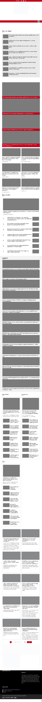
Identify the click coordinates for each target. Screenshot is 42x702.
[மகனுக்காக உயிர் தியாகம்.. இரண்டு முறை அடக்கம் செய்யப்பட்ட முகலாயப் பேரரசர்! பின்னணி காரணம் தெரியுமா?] (21, 204)
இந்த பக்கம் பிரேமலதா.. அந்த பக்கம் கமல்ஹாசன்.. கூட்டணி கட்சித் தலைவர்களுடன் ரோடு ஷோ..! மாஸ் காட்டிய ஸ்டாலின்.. (20, 367)
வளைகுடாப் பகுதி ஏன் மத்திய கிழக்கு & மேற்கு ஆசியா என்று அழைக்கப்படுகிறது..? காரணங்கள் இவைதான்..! (18, 240)
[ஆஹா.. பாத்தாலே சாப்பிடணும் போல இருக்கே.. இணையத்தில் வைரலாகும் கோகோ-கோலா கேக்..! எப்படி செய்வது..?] (5, 58)
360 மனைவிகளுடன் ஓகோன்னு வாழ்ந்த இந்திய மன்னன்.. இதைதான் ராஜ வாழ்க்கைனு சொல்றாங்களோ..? (18, 224)
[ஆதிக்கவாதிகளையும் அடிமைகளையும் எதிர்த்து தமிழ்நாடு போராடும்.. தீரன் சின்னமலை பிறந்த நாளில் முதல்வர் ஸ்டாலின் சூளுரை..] (21, 284)
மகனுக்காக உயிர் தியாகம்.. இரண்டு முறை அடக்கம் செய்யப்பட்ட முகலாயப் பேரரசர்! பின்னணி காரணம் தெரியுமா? (21, 212)
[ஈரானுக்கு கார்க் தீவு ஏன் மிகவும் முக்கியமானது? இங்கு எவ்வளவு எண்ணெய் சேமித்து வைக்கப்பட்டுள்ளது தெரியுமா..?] (35, 235)
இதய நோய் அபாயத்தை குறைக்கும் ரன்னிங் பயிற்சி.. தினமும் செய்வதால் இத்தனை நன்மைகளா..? (10, 189)
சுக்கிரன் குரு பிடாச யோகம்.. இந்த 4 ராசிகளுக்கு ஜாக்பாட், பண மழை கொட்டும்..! (22, 41)
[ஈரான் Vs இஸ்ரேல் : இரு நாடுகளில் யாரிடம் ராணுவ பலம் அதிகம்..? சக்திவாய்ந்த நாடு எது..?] (35, 251)
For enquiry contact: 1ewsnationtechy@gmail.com (11, 689)
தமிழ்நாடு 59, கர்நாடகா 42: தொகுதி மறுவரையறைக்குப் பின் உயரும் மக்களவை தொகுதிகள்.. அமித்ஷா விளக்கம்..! (14, 450)
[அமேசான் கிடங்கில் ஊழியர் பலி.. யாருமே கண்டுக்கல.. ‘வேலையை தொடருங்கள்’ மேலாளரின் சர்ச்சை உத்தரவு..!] (6, 499)
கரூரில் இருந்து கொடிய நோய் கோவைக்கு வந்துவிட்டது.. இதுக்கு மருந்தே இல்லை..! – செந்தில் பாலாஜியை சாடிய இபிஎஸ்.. (20, 345)
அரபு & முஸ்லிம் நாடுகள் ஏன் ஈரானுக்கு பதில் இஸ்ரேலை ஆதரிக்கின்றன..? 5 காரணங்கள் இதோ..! (18, 246)
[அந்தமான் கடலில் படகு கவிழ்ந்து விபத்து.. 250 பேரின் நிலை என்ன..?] (6, 493)
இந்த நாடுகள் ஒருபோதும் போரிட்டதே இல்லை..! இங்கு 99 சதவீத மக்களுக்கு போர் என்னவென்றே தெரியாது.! (19, 230)
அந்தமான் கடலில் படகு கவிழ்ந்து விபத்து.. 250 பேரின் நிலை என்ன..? (14, 494)
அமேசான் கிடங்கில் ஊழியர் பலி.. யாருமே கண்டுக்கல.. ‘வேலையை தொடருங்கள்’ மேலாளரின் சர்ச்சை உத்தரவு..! (14, 500)
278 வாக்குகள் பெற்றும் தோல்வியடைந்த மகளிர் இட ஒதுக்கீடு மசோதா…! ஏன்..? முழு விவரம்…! (24, 36)
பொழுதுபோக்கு (24, 394)
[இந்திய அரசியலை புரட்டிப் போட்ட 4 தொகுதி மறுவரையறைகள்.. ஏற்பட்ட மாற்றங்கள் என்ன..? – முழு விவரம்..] (6, 438)
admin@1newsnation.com (7, 690)
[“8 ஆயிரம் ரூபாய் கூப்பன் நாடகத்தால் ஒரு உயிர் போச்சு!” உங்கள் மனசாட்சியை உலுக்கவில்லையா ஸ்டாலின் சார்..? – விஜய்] (21, 383)
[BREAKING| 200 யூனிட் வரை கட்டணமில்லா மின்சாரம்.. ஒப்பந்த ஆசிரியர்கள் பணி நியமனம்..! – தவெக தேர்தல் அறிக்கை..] (21, 317)
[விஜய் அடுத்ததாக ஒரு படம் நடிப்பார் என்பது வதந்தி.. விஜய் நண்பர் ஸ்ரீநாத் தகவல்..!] (25, 421)
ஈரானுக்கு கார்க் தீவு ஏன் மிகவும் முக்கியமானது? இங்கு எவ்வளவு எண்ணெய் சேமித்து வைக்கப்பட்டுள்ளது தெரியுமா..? (19, 235)
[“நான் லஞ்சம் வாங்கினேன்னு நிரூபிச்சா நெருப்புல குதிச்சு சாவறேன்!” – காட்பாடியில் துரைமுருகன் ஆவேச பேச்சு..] (21, 372)
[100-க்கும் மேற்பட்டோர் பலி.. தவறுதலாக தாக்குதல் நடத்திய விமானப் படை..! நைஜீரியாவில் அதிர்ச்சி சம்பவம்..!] (6, 523)
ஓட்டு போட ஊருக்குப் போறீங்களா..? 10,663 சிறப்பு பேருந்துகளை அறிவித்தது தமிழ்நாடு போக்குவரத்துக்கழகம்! (19, 300)
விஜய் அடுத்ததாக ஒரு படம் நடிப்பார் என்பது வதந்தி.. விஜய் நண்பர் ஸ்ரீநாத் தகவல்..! (33, 421)
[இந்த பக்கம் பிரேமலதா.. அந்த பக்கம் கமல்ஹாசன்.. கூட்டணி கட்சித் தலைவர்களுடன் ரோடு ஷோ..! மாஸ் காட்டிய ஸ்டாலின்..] (21, 361)
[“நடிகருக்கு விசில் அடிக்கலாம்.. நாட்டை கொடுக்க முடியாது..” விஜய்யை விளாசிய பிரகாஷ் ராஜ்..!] (21, 264)
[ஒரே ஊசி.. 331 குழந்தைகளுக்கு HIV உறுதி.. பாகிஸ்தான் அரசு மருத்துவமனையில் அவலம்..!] (6, 505)
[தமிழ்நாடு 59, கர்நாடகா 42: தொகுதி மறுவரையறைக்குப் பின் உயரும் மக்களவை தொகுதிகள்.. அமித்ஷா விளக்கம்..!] (6, 450)
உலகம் (3, 461)
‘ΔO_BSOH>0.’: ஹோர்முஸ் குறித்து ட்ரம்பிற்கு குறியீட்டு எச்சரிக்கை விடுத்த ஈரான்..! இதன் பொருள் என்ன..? (14, 511)
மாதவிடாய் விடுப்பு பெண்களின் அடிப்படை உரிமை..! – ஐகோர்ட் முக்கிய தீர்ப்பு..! (23, 46)
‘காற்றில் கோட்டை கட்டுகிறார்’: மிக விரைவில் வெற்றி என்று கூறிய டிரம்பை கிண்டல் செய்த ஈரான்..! (10, 479)
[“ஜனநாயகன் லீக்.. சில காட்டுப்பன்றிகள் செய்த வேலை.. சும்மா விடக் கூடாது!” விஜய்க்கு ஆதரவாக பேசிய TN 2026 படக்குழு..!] (25, 450)
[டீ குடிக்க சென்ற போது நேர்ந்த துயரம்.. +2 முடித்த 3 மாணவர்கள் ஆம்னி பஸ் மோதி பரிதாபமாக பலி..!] (21, 350)
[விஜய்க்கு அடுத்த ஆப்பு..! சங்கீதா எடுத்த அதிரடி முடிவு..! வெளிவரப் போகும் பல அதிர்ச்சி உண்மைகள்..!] (25, 444)
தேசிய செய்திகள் (5, 394)
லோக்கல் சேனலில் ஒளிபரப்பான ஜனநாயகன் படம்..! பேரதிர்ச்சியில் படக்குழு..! (34, 433)
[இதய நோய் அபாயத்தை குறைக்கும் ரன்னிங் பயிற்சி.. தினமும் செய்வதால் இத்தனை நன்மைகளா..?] (11, 183)
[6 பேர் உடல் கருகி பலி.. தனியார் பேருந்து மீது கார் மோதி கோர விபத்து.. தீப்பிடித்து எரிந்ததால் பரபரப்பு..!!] (5, 64)
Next (29, 642)
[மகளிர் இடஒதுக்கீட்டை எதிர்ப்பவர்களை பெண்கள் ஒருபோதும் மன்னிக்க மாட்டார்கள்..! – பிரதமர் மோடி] (6, 456)
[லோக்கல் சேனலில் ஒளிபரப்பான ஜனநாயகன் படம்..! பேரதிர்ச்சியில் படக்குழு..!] (25, 432)
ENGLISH (7, 697)
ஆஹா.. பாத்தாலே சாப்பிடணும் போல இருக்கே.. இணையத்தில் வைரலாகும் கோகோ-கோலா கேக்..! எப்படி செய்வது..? (23, 57)
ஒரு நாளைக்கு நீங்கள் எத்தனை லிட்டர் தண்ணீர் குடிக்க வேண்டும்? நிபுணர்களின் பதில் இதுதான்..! (30, 188)
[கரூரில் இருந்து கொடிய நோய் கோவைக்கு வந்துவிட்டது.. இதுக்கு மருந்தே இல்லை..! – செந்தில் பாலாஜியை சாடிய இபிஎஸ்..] (21, 339)
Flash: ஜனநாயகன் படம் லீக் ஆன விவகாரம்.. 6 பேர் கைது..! (34, 456)
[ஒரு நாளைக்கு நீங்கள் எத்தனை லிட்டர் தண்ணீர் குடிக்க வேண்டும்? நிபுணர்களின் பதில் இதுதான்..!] (30, 183)
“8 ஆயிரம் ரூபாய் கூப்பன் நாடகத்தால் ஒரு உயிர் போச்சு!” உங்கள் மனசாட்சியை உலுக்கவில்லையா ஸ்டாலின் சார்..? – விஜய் (21, 389)
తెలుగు (12, 697)
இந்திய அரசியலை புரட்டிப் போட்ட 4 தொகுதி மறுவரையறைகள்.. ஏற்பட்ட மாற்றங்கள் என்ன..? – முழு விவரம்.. (14, 439)
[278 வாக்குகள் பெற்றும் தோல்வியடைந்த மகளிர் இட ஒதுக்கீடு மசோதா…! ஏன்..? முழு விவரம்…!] (5, 36)
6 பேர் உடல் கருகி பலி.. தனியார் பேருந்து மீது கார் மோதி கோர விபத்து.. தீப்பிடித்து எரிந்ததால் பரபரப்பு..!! (22, 63)
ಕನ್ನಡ (15, 697)
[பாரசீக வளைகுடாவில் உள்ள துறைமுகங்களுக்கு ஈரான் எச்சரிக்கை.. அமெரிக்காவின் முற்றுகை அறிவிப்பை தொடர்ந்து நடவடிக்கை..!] (6, 517)
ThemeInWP (24, 695)
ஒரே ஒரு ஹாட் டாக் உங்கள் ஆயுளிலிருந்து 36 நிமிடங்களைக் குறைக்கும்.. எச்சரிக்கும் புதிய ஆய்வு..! (23, 74)
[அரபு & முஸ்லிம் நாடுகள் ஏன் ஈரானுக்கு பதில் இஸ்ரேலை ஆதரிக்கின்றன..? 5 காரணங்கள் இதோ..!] (35, 246)
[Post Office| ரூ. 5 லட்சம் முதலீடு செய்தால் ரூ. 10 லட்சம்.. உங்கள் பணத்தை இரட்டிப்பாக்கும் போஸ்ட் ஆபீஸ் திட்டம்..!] (5, 53)
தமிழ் (3, 697)
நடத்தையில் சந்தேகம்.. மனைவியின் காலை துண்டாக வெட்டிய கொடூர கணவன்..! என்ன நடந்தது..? (22, 68)
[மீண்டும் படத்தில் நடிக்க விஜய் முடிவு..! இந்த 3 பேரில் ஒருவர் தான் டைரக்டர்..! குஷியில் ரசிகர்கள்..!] (25, 438)
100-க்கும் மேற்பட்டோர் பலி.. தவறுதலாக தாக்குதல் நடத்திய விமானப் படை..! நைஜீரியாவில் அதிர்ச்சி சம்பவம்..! (14, 523)
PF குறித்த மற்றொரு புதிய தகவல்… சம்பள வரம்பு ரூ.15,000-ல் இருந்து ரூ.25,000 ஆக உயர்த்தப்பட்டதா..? (14, 444)
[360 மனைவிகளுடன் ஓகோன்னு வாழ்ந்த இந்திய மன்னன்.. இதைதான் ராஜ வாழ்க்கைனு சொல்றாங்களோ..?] (35, 224)
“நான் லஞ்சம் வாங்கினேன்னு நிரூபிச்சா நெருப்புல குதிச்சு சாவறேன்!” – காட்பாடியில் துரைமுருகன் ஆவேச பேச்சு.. (20, 378)
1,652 (25, 642)
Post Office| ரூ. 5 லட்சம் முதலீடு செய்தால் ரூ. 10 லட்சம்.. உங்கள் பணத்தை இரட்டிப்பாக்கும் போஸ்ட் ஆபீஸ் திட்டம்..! (23, 52)
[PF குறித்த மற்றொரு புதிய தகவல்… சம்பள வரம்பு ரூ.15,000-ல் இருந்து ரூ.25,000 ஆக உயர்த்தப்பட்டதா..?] (6, 444)
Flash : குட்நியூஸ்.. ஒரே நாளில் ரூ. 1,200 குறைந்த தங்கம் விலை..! (14, 279)
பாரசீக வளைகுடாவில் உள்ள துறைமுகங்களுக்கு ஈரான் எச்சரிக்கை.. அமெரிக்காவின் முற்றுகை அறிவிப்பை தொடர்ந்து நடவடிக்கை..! (15, 517)
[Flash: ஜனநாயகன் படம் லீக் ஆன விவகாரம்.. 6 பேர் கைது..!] (25, 456)
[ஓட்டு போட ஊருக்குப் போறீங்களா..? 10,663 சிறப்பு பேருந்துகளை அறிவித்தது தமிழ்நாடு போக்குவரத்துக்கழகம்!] (21, 295)
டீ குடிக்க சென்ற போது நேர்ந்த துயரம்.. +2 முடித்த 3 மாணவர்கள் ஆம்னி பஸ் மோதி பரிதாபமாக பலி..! (20, 356)
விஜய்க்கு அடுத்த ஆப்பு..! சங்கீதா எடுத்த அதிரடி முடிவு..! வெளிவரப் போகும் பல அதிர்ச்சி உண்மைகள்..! (33, 444)
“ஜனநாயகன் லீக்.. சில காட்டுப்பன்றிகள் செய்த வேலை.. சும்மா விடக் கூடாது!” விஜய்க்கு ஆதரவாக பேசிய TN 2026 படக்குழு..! (33, 450)
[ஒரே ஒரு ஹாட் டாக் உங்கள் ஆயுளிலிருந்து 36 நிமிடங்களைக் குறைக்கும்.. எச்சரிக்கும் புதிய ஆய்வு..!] (5, 74)
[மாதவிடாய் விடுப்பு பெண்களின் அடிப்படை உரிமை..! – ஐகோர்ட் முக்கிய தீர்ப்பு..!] (5, 47)
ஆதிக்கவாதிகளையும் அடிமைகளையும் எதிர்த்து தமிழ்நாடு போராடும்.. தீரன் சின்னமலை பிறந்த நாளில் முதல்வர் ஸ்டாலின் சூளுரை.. (20, 289)
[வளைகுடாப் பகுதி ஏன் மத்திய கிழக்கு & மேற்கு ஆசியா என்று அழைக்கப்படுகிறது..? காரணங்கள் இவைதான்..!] (35, 240)
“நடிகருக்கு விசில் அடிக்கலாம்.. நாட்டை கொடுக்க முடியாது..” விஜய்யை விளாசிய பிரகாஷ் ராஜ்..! (20, 269)
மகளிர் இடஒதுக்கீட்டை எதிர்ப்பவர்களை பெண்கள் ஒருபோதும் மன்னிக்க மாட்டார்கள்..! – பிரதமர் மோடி (14, 456)
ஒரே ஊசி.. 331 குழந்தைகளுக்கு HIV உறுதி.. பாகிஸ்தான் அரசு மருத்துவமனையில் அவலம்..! (14, 505)
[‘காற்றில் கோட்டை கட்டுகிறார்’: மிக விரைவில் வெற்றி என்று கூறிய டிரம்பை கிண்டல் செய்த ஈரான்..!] (11, 471)
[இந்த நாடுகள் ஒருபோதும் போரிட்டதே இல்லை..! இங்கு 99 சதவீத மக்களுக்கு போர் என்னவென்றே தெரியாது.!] (35, 230)
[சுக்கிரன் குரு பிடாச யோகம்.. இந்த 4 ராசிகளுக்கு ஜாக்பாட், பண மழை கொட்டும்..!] (5, 42)
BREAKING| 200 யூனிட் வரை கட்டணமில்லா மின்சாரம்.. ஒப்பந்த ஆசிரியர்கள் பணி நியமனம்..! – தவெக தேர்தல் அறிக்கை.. (20, 323)
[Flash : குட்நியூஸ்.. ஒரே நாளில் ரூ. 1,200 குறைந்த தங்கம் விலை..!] (21, 274)
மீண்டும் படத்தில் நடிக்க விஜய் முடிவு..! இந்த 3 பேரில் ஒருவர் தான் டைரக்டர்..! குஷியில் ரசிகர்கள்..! (33, 439)
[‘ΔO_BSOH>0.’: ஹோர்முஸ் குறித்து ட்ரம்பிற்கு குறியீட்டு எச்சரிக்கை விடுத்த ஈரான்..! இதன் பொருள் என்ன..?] (6, 511)
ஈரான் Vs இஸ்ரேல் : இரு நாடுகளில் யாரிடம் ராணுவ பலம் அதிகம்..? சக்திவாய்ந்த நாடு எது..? (18, 251)
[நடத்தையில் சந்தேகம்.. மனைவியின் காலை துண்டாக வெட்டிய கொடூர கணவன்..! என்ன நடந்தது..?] (5, 69)
